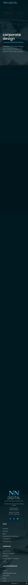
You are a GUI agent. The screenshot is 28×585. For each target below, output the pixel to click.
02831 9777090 (14, 512)
